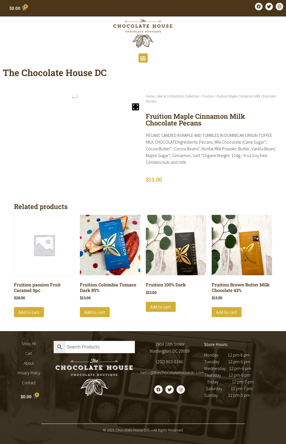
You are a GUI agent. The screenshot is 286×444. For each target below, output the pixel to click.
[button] (143, 58)
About (29, 363)
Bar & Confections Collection (178, 96)
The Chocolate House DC (55, 73)
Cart (28, 353)
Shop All (29, 343)
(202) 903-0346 (169, 361)
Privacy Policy (29, 373)
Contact (29, 382)
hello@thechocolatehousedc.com (172, 372)
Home (150, 96)
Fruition (208, 96)
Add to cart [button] (28, 312)
